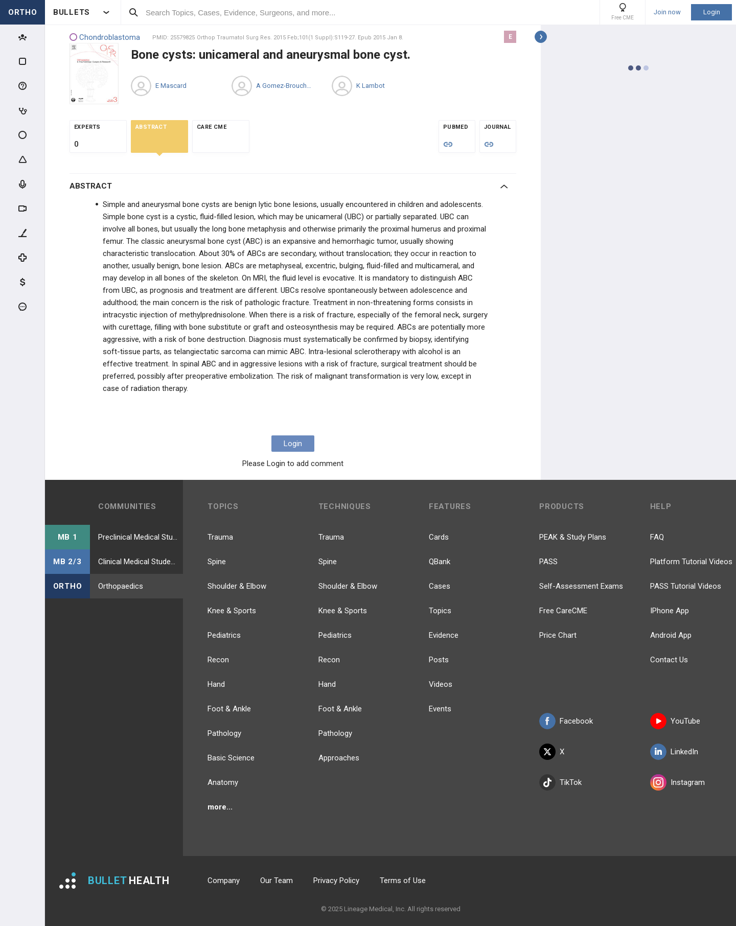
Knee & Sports (232, 610)
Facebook (566, 721)
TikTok (560, 782)
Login (711, 12)
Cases (439, 586)
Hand (216, 684)
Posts (439, 659)
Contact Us (669, 659)
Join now (667, 12)
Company (224, 880)
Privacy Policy (336, 880)
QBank (439, 561)
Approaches (338, 757)
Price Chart (558, 635)
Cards (439, 537)
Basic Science (231, 757)
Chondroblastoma (105, 37)
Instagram (677, 782)
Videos (440, 684)
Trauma (220, 537)
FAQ (657, 537)
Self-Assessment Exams (581, 586)
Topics (440, 610)
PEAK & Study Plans (572, 537)
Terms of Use (403, 880)
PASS (548, 561)
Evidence (443, 635)
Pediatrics (224, 635)
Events (440, 708)
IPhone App (669, 610)
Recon (218, 659)
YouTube (675, 721)
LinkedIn (674, 752)
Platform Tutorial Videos (691, 561)
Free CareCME (563, 610)
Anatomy (223, 782)
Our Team (276, 880)
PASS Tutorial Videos (685, 586)
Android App (671, 635)
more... (220, 807)
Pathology (224, 733)
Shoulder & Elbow (237, 586)
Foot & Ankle (229, 708)
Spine (217, 561)
